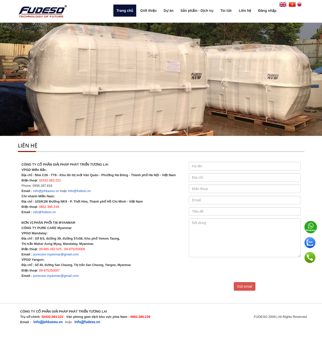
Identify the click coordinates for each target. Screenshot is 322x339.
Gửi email (244, 286)
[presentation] (227, 270)
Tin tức (226, 11)
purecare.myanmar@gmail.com (56, 254)
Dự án (168, 11)
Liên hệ (245, 11)
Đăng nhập (267, 11)
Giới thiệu (148, 11)
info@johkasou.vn (46, 191)
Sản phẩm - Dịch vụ (196, 11)
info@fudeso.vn (79, 191)
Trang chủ (124, 11)
